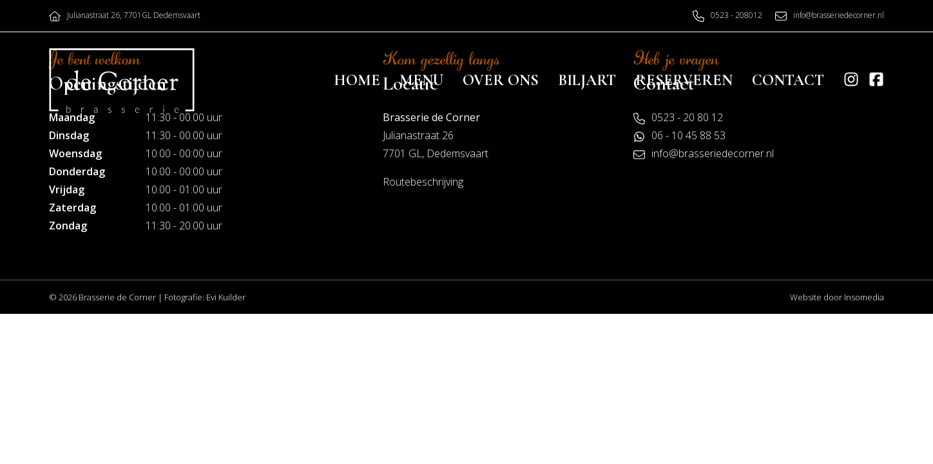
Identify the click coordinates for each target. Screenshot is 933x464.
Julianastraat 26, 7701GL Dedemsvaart (133, 15)
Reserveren (684, 80)
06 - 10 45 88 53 (688, 135)
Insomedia (864, 297)
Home (357, 80)
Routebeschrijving (423, 182)
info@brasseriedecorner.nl (838, 15)
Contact (788, 80)
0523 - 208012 (736, 15)
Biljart (587, 80)
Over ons (501, 80)
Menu (421, 80)
